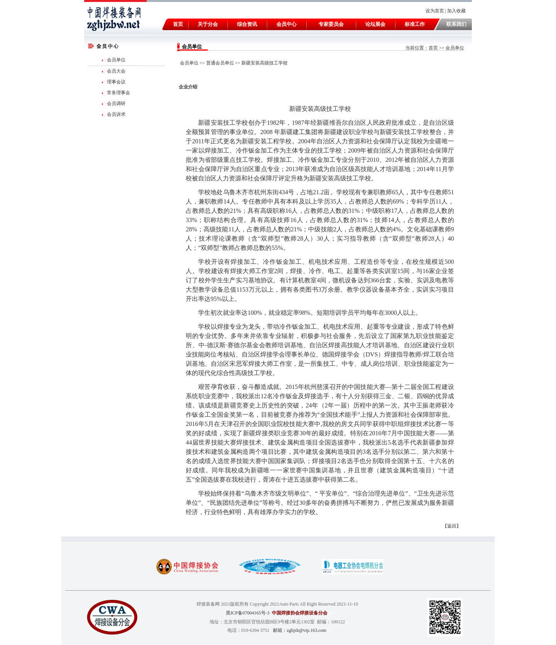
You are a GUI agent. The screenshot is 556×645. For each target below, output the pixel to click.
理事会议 (116, 82)
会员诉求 (116, 114)
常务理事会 (118, 92)
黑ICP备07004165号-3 (248, 613)
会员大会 (116, 71)
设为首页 (434, 11)
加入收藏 (457, 11)
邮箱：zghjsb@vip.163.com (299, 630)
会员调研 (116, 103)
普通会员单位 (220, 63)
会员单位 (116, 60)
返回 (451, 526)
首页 (433, 48)
